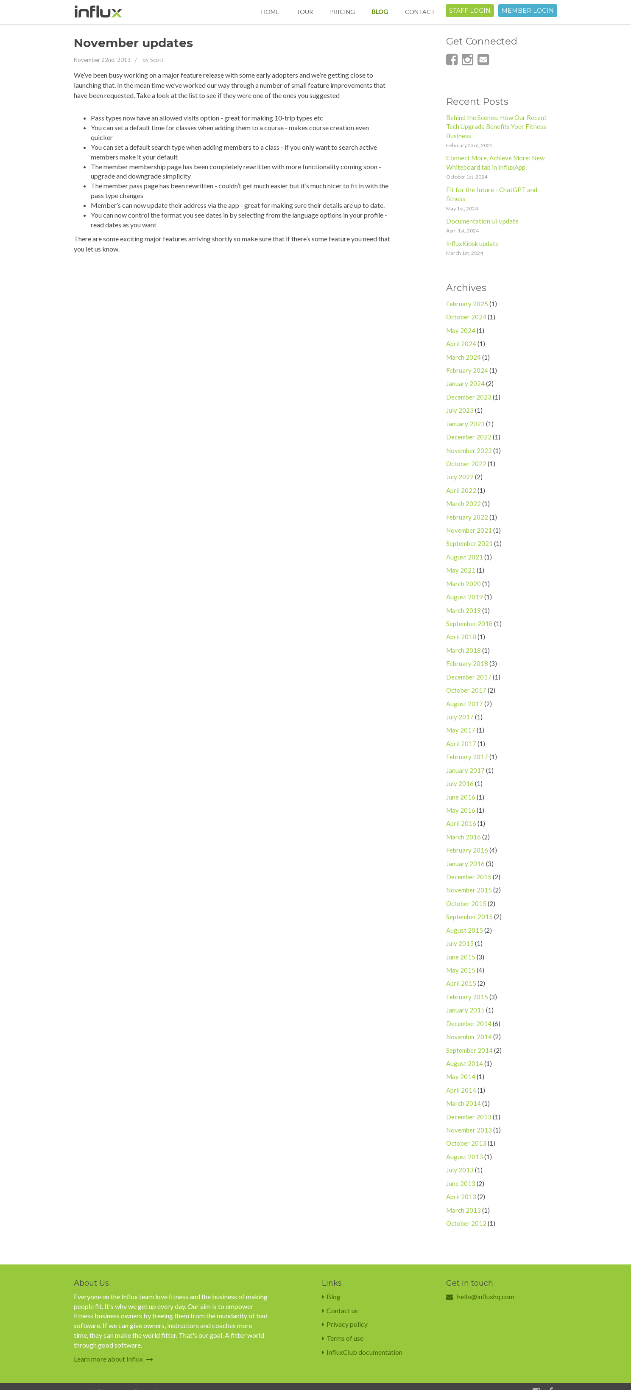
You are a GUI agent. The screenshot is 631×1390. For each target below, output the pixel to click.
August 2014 (464, 1063)
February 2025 (467, 304)
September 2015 (469, 916)
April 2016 (461, 823)
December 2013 (468, 1117)
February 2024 (467, 370)
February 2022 (467, 517)
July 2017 (460, 717)
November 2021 (469, 530)
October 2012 (466, 1223)
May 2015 (460, 970)
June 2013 (460, 1183)
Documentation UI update (482, 221)
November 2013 (469, 1130)
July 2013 (460, 1170)
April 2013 (461, 1196)
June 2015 (460, 957)
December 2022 (468, 437)
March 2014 (463, 1103)
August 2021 (464, 557)
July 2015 (460, 943)
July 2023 (460, 410)
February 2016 (467, 850)
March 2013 (463, 1210)
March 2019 (463, 610)
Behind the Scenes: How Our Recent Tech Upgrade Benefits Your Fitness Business (496, 127)
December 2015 (468, 877)
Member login (528, 10)
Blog (380, 11)
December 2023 (468, 397)
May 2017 (460, 730)
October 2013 (466, 1143)
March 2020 (463, 583)
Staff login (470, 10)
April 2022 (461, 490)
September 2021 (469, 543)
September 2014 (469, 1050)
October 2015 (466, 903)
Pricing (342, 11)
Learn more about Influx (113, 1359)
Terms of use (342, 1338)
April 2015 (461, 983)
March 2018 (463, 650)
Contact (420, 11)
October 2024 (466, 317)
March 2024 (463, 357)
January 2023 (465, 424)
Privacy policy (345, 1324)
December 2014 (468, 1023)
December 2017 (468, 677)
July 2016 (460, 783)
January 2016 (465, 863)
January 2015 (465, 1010)
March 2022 (463, 503)
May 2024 (460, 330)
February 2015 (467, 997)
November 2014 (469, 1036)
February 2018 (467, 663)
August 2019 (464, 597)
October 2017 (466, 690)
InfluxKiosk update (472, 243)
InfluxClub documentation (362, 1352)
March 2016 (463, 837)
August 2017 (464, 704)
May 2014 (460, 1076)
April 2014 (461, 1090)
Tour (304, 11)
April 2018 (461, 636)
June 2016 (460, 797)
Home (270, 11)
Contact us (340, 1310)
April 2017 (461, 743)
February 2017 (467, 757)
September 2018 (469, 623)
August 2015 (464, 930)
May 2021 (460, 570)
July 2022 (460, 477)
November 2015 (469, 890)
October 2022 (466, 463)
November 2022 (469, 450)
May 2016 (460, 810)
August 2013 (464, 1157)
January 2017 (465, 770)
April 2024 (461, 343)
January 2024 (465, 383)
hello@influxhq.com (485, 1296)
